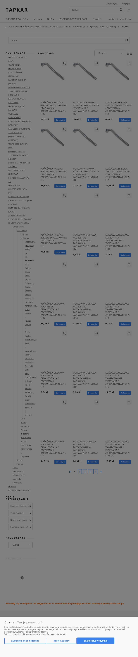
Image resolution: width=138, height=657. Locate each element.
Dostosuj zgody (61, 641)
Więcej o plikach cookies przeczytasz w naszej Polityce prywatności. (35, 634)
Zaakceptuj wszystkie (96, 640)
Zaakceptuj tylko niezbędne (25, 641)
